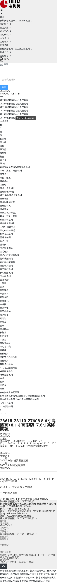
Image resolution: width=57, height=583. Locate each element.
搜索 (4, 58)
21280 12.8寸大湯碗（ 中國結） (17, 487)
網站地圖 (4, 570)
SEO (2, 562)
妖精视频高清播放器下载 (20, 570)
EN (1, 61)
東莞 (31, 562)
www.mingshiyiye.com (19, 515)
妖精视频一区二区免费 (43, 570)
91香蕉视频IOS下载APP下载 (24, 577)
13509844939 (14, 506)
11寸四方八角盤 (8, 493)
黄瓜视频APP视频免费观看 (15, 581)
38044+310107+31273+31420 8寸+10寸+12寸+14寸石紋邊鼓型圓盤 (28, 480)
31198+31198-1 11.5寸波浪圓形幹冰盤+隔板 (24, 499)
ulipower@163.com (17, 513)
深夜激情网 (48, 574)
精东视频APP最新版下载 (31, 574)
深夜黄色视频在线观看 (39, 581)
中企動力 (23, 562)
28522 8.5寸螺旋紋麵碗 (12, 465)
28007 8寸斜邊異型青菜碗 (14, 460)
